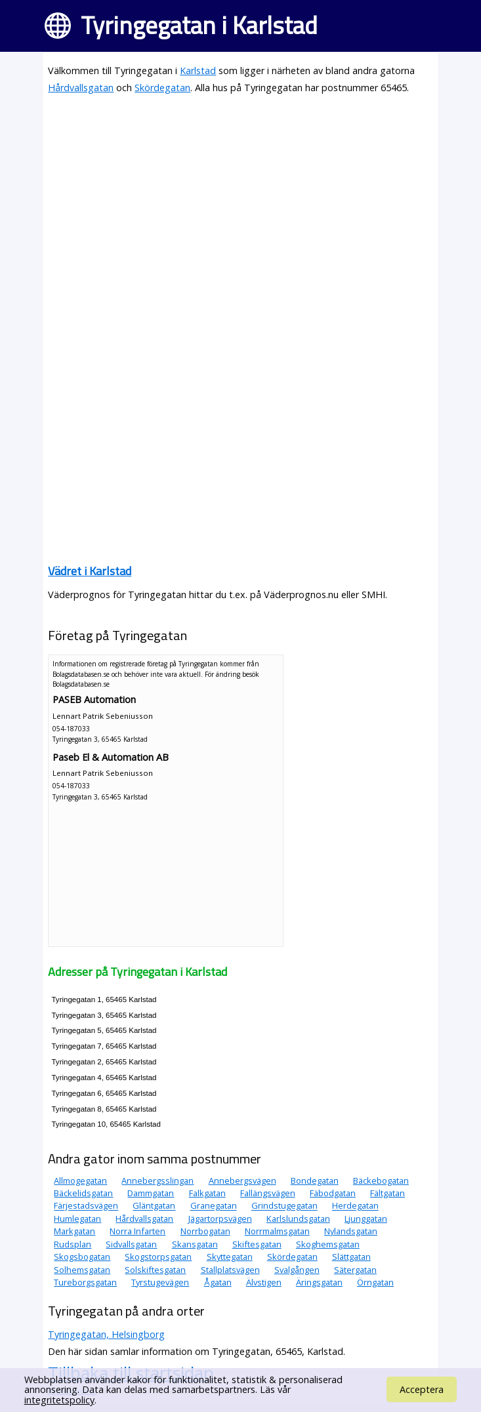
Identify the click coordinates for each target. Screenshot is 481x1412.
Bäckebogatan (381, 1180)
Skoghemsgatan (328, 1244)
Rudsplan (72, 1244)
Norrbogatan (205, 1231)
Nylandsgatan (350, 1231)
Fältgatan (387, 1193)
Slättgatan (351, 1256)
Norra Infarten (137, 1231)
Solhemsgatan (82, 1270)
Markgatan (74, 1231)
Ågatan (218, 1282)
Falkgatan (207, 1193)
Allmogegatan (80, 1180)
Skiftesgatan (257, 1244)
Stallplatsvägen (230, 1270)
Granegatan (213, 1206)
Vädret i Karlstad (89, 571)
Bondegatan (315, 1180)
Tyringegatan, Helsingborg (106, 1334)
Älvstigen (264, 1282)
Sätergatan (355, 1270)
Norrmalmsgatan (277, 1231)
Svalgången (297, 1270)
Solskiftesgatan (155, 1270)
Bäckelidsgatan (83, 1193)
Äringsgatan (319, 1282)
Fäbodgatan (333, 1193)
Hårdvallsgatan (81, 87)
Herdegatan (355, 1206)
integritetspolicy (59, 1400)
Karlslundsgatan (298, 1218)
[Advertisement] (240, 198)
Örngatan (375, 1282)
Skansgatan (195, 1244)
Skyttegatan (230, 1256)
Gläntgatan (154, 1206)
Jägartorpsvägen (220, 1218)
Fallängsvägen (267, 1193)
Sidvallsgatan (131, 1244)
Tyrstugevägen (160, 1282)
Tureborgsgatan (85, 1282)
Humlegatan (77, 1218)
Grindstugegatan (284, 1206)
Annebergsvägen (242, 1180)
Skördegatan (162, 87)
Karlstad (198, 70)
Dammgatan (150, 1193)
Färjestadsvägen (86, 1206)
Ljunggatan (366, 1218)
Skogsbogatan (82, 1256)
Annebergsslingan (157, 1180)
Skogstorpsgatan (158, 1256)
